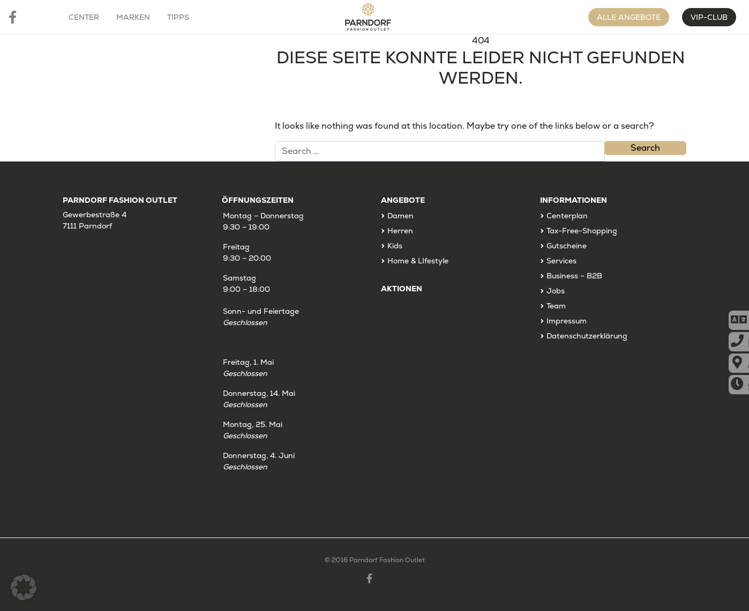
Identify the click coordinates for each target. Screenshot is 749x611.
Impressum (566, 321)
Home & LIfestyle (417, 261)
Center (84, 17)
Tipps (178, 17)
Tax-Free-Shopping (581, 230)
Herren (400, 230)
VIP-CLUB (709, 17)
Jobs (555, 291)
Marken (133, 17)
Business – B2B (574, 276)
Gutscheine (566, 246)
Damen (400, 215)
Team (556, 306)
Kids (394, 246)
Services (561, 261)
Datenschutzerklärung (586, 336)
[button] (23, 587)
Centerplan (567, 215)
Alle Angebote (629, 17)
